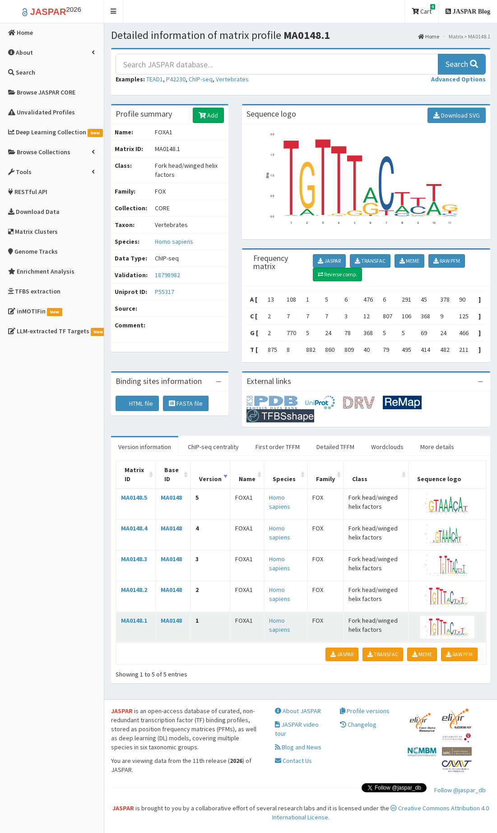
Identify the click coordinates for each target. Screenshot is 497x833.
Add (208, 115)
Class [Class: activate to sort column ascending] (359, 479)
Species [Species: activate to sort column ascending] (284, 479)
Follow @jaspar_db (460, 790)
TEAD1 (154, 79)
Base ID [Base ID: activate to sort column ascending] (171, 474)
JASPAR (329, 260)
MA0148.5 (134, 497)
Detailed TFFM (335, 447)
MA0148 (171, 497)
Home (428, 36)
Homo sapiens (174, 241)
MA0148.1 (134, 620)
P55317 (165, 292)
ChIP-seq (201, 79)
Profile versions (365, 711)
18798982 (167, 275)
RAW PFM (446, 260)
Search (462, 64)
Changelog (358, 724)
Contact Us (293, 761)
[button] (113, 11)
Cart (423, 9)
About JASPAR (298, 711)
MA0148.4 (134, 528)
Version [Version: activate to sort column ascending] (210, 479)
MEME (409, 260)
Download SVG (456, 115)
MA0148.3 (134, 559)
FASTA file (186, 403)
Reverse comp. (337, 274)
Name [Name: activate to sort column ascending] (247, 479)
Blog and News (298, 747)
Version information (144, 447)
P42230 (176, 79)
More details (437, 447)
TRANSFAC (370, 260)
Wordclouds (387, 447)
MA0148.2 (134, 590)
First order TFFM (277, 447)
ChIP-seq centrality (213, 447)
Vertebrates (232, 79)
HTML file (137, 403)
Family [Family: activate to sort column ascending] (325, 479)
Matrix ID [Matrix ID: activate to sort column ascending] (134, 474)
